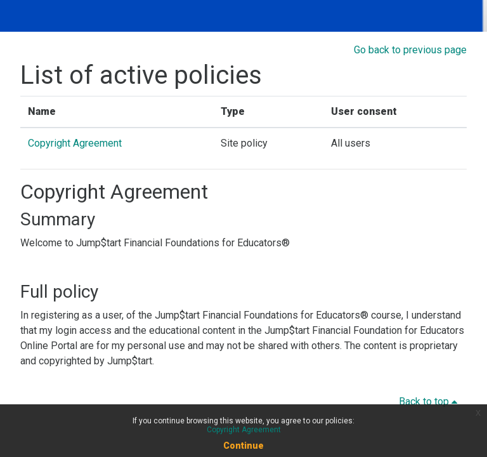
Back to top (430, 401)
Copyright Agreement (75, 143)
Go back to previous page (410, 50)
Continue (243, 445)
